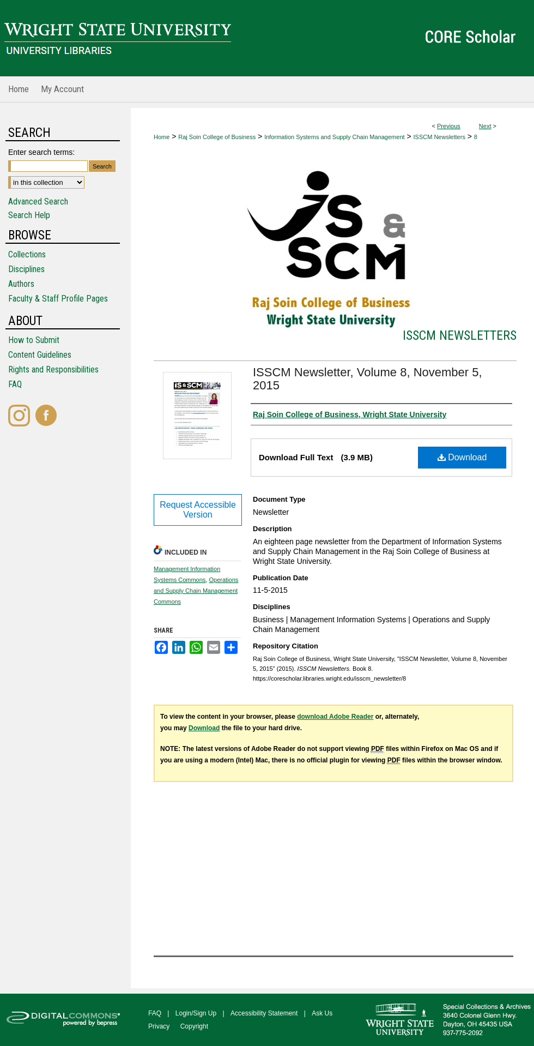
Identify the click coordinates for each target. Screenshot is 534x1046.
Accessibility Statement (264, 1013)
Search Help (29, 215)
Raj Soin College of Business (217, 137)
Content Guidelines (39, 355)
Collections (27, 254)
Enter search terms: (41, 152)
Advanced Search (38, 201)
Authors (21, 284)
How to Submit (33, 340)
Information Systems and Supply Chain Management (334, 137)
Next (485, 126)
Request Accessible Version (198, 509)
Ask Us (322, 1013)
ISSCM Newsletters (439, 137)
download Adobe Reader (335, 716)
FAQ (15, 384)
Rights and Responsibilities (53, 369)
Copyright (194, 1026)
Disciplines (26, 269)
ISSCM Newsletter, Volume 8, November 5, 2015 (367, 378)
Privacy (158, 1026)
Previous (448, 126)
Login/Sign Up (195, 1013)
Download (462, 457)
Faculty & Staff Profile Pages (58, 298)
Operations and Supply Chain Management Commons (196, 590)
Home (161, 137)
